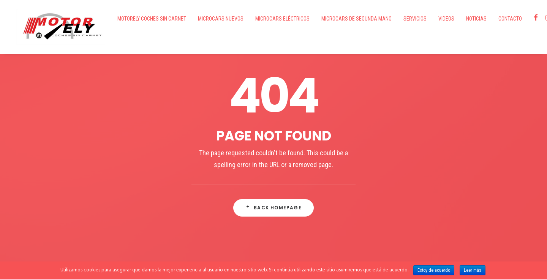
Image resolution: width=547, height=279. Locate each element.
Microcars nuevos (203, 19)
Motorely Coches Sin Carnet (134, 19)
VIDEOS (428, 19)
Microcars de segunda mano (339, 19)
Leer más (472, 270)
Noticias (458, 19)
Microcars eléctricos (264, 19)
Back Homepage (273, 188)
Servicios (397, 19)
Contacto (492, 19)
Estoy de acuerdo (433, 270)
